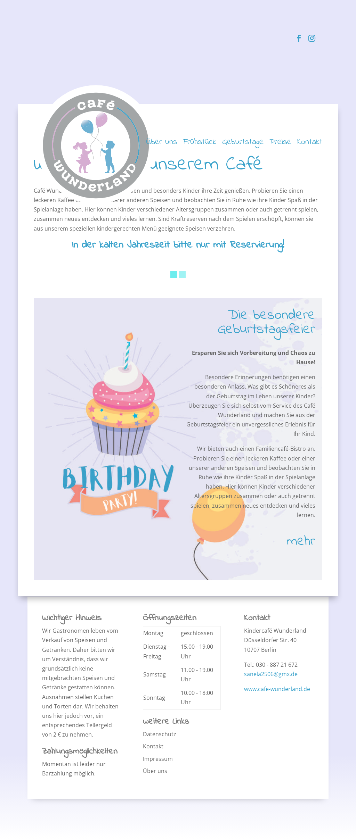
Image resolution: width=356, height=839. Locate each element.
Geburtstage (243, 144)
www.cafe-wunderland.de (277, 689)
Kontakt (309, 144)
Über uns (161, 144)
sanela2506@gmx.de (271, 674)
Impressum (158, 759)
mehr (301, 541)
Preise (280, 144)
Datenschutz (159, 734)
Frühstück (199, 144)
